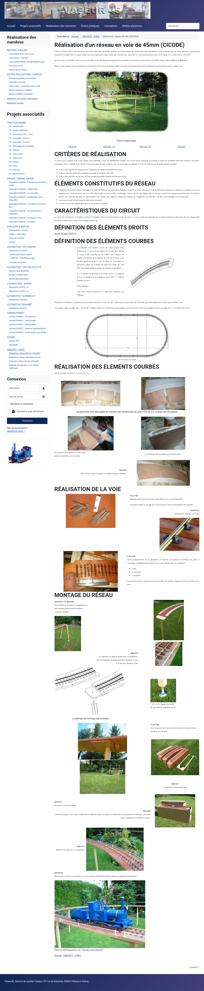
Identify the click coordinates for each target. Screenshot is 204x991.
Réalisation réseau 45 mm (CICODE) (24, 353)
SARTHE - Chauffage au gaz (23, 258)
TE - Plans (13, 166)
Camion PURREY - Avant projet (22, 320)
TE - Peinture (14, 170)
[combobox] (182, 26)
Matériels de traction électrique (22, 98)
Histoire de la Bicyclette (19, 271)
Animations (110, 26)
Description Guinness (18, 300)
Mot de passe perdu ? (17, 428)
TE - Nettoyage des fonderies (21, 146)
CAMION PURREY (15, 313)
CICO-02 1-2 (109, 146)
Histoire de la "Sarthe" (18, 250)
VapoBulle (13, 345)
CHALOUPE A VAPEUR (18, 226)
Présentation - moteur (18, 230)
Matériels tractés (15, 103)
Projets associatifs (30, 26)
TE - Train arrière (16, 154)
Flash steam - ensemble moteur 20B (24, 86)
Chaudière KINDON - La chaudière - (24, 193)
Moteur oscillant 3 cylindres (21, 94)
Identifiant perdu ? (16, 431)
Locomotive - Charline (18, 58)
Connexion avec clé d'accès (27, 411)
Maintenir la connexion (21, 404)
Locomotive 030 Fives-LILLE (21, 54)
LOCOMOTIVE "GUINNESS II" (21, 296)
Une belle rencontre (17, 262)
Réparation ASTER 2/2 (19, 291)
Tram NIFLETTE (16, 66)
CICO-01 (73, 146)
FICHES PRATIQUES (92, 950)
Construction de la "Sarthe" (20, 254)
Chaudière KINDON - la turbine (22, 222)
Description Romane (18, 308)
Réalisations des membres (61, 26)
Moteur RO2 (14, 341)
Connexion (27, 420)
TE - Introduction (16, 126)
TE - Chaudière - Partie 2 (19, 142)
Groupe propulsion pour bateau (22, 78)
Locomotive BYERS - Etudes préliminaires (27, 62)
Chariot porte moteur (18, 70)
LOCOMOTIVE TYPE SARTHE (21, 247)
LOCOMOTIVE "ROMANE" (19, 304)
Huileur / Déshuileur (17, 234)
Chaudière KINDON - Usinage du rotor (25, 218)
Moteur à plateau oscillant (20, 90)
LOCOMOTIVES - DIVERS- (19, 283)
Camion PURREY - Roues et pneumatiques (27, 328)
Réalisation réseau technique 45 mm (25, 357)
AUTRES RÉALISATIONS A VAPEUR (24, 74)
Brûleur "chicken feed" (18, 275)
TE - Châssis (14, 150)
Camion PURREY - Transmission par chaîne (27, 332)
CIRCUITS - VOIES (16, 349)
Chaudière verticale (17, 82)
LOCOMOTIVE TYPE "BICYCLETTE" (24, 267)
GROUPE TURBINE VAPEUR (20, 178)
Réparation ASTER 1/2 (19, 287)
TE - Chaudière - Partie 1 (19, 138)
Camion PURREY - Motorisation (22, 324)
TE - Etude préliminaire (18, 130)
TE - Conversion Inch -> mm (21, 134)
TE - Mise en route (16, 174)
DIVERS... (11, 337)
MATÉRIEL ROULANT (17, 50)
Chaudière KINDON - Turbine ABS (23, 189)
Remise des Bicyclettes (19, 279)
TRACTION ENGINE (16, 122)
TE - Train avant (16, 158)
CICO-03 (181, 146)
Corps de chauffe (16, 238)
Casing (12, 242)
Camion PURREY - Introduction (22, 316)
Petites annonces (132, 26)
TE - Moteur (14, 162)
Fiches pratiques (90, 26)
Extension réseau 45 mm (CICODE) (24, 361)
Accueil (11, 26)
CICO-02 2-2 (145, 146)
